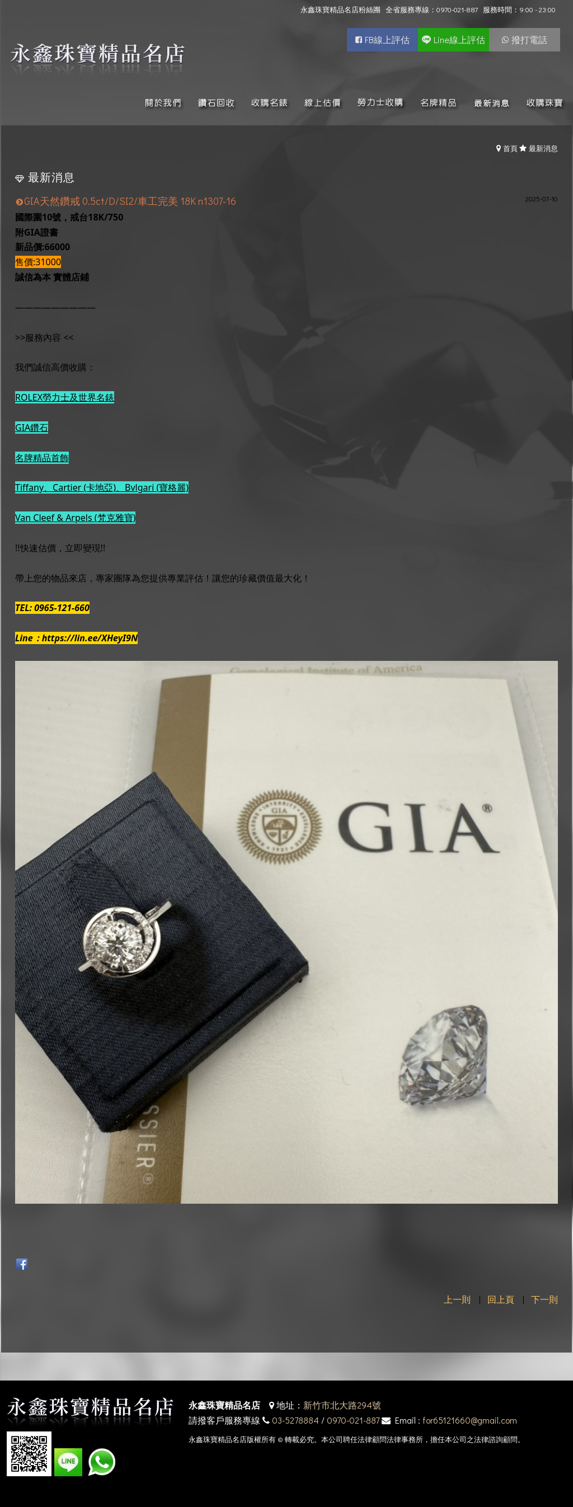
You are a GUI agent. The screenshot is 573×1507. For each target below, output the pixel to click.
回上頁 (500, 1299)
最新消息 (543, 148)
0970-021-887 (353, 1420)
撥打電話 (529, 39)
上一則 (457, 1299)
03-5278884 (295, 1420)
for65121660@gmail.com (469, 1420)
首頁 (510, 148)
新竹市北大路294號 (342, 1405)
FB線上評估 (387, 39)
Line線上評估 (459, 39)
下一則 (544, 1299)
